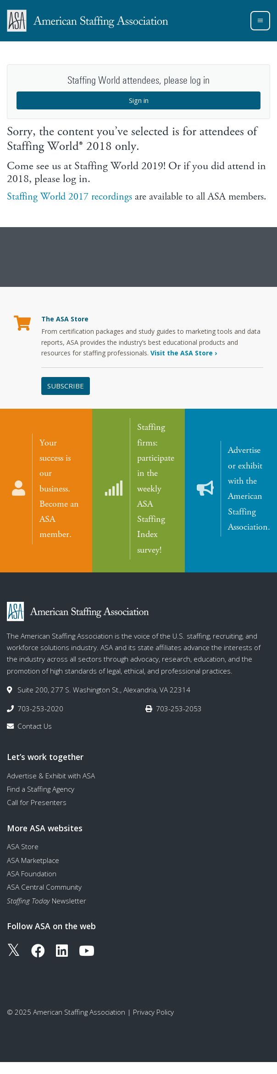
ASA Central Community (44, 886)
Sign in (139, 100)
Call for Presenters (36, 802)
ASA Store (23, 846)
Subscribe (65, 385)
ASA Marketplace (33, 860)
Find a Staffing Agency (40, 789)
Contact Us (34, 726)
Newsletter (46, 900)
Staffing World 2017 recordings (69, 196)
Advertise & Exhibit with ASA (51, 775)
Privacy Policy (153, 1012)
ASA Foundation (31, 873)
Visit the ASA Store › (183, 352)
